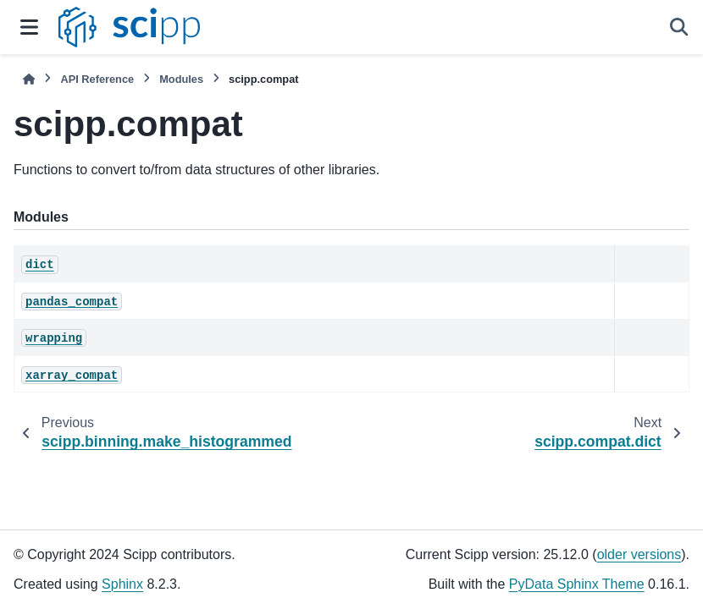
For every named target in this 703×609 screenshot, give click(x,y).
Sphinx (122, 584)
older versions (639, 554)
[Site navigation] (29, 27)
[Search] (679, 27)
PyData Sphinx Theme (577, 584)
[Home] (29, 79)
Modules (181, 79)
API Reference (97, 79)
